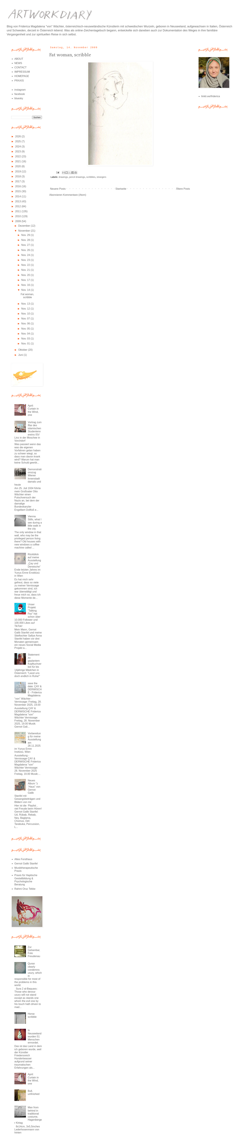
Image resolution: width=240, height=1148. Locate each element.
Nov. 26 (26, 250)
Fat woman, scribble (70, 55)
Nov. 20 (26, 275)
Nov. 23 (26, 260)
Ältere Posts (183, 188)
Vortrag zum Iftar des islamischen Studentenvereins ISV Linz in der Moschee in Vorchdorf (28, 431)
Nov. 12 (26, 308)
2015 (18, 191)
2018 (18, 176)
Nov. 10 (26, 313)
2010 (18, 216)
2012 (18, 206)
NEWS (18, 63)
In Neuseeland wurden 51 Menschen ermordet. (34, 1036)
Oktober (23, 349)
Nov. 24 (26, 255)
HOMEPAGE (21, 76)
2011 (18, 211)
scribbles (90, 177)
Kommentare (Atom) (74, 194)
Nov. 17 (26, 280)
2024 (18, 146)
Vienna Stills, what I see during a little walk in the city (35, 522)
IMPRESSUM (22, 71)
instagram (20, 89)
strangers (101, 177)
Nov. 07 (26, 318)
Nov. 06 (26, 323)
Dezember (24, 225)
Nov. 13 (26, 303)
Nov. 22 (26, 265)
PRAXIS (19, 80)
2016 (18, 186)
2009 (18, 221)
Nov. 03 (26, 338)
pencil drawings (77, 177)
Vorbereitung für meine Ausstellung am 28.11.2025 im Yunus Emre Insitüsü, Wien (27, 742)
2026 (18, 136)
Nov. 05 (26, 328)
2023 (18, 151)
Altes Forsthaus (23, 859)
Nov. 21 (26, 270)
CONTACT (20, 67)
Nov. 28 (26, 240)
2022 (18, 156)
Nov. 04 (26, 333)
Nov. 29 (26, 235)
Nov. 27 (26, 245)
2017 (18, 181)
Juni (21, 355)
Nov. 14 (26, 290)
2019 (18, 171)
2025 (18, 141)
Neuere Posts (58, 188)
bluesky (18, 98)
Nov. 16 (26, 285)
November (24, 230)
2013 (18, 201)
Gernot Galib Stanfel (26, 863)
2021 (18, 161)
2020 (18, 166)
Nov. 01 (26, 343)
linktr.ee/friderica (210, 96)
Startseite (121, 188)
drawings (63, 177)
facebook (19, 94)
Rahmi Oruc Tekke (24, 888)
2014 (18, 196)
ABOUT (18, 58)
